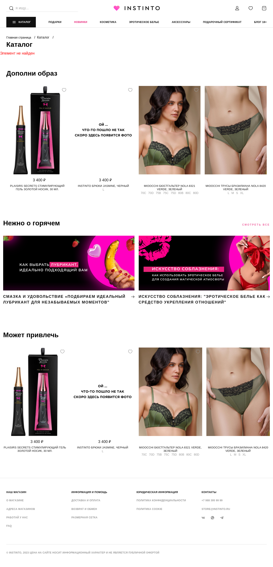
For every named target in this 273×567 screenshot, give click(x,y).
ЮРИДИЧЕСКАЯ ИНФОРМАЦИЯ (157, 492)
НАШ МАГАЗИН (16, 492)
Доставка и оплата (85, 500)
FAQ (9, 525)
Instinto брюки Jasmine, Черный (103, 185)
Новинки (80, 22)
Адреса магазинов (20, 509)
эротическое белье (144, 22)
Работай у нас (17, 517)
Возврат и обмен (84, 509)
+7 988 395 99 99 (212, 500)
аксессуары (181, 22)
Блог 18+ (260, 22)
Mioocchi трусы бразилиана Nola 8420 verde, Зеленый (236, 187)
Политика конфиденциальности (161, 500)
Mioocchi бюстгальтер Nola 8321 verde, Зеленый (169, 187)
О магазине (15, 500)
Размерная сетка (84, 517)
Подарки (55, 22)
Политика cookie (150, 509)
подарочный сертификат (222, 22)
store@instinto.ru (216, 509)
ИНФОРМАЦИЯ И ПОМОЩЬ (89, 492)
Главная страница (19, 37)
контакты (209, 492)
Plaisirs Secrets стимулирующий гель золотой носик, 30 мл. (37, 187)
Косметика (108, 22)
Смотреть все (256, 224)
